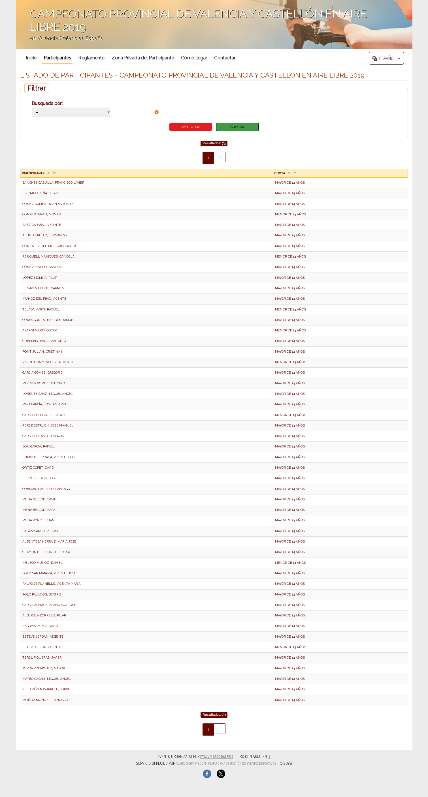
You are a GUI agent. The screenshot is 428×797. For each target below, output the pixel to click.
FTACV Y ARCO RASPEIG (216, 756)
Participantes (57, 58)
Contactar (224, 58)
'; (214, 24)
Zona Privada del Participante (143, 58)
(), (273, 756)
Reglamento (91, 58)
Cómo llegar (194, 58)
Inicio (31, 58)
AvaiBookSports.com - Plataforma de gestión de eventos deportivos (226, 762)
